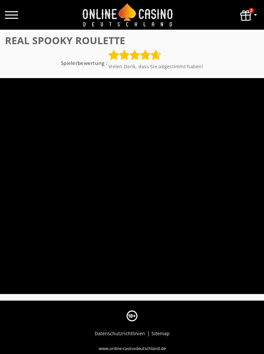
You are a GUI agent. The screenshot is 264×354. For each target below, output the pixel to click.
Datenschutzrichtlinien (120, 333)
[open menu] (11, 15)
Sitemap (161, 333)
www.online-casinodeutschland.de (132, 348)
